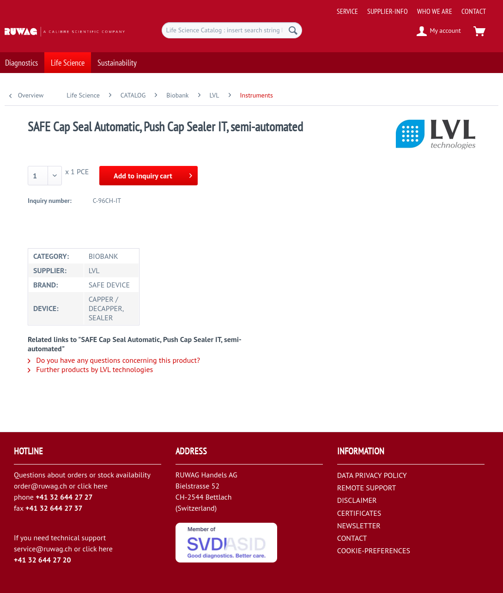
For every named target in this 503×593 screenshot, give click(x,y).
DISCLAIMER (357, 500)
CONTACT (473, 11)
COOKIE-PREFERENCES (373, 550)
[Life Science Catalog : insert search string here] (232, 30)
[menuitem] (417, 7)
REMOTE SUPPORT (366, 487)
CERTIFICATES (359, 513)
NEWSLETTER (359, 525)
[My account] (439, 31)
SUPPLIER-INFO (387, 11)
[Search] (293, 30)
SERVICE (347, 11)
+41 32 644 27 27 (64, 496)
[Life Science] (67, 58)
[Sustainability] (117, 58)
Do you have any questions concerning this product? (114, 360)
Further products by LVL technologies (90, 369)
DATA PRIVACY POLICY (372, 475)
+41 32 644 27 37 (54, 508)
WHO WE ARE (434, 11)
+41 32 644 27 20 (42, 559)
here (100, 485)
